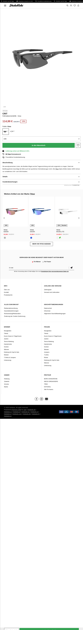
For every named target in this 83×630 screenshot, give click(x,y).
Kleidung (6, 379)
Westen (6, 355)
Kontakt (6, 292)
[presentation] (4, 218)
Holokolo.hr (35, 414)
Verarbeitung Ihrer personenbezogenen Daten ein (55, 271)
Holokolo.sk (31, 410)
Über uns (7, 289)
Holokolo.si (7, 414)
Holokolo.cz (8, 412)
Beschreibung (7, 162)
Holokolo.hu (25, 412)
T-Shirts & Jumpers (10, 357)
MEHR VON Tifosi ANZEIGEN (41, 244)
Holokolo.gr (8, 416)
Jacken (6, 339)
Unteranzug (7, 360)
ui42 (25, 410)
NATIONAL (47, 387)
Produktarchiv (8, 295)
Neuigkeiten (7, 331)
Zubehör (6, 381)
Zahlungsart (47, 289)
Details (5, 176)
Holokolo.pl (16, 412)
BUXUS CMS (16, 410)
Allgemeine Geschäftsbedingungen (55, 313)
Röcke (46, 357)
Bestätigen (71, 267)
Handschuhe (8, 344)
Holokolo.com (17, 414)
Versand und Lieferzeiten (51, 292)
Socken (6, 347)
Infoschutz (47, 311)
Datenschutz (48, 308)
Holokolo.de (27, 414)
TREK (46, 384)
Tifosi (4, 110)
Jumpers (46, 352)
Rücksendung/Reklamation (12, 313)
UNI (5, 139)
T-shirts (46, 355)
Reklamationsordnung (10, 308)
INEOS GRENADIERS (51, 381)
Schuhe (6, 384)
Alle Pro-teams (48, 389)
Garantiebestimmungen (11, 311)
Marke (6, 387)
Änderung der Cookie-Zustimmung (14, 316)
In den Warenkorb (38, 145)
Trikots (6, 333)
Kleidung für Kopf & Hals (11, 352)
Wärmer (6, 349)
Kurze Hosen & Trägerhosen (12, 336)
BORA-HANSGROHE (50, 379)
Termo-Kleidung (9, 341)
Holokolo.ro (34, 412)
